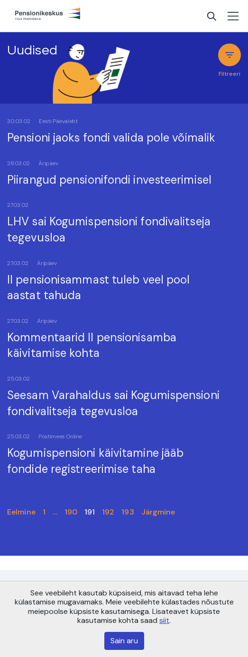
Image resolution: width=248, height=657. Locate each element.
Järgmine (158, 512)
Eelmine (21, 512)
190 (70, 512)
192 (108, 512)
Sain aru (124, 641)
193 (127, 512)
